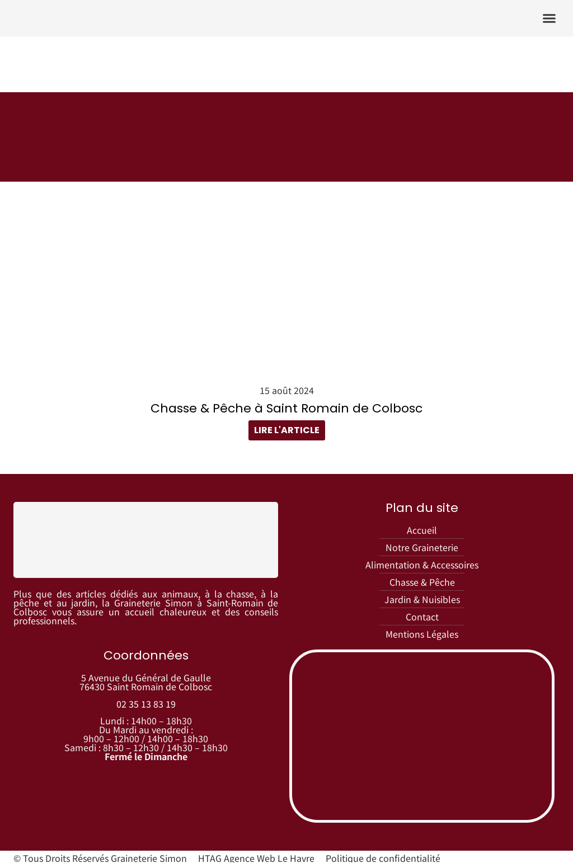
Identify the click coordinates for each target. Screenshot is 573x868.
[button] (549, 18)
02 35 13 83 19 (146, 706)
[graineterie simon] (421, 739)
